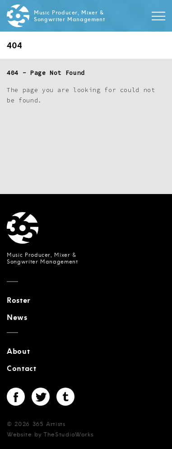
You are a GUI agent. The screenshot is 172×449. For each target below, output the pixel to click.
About (18, 351)
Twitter (41, 397)
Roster (19, 301)
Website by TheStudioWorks (50, 434)
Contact (22, 369)
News (17, 318)
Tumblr (65, 397)
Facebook (16, 397)
